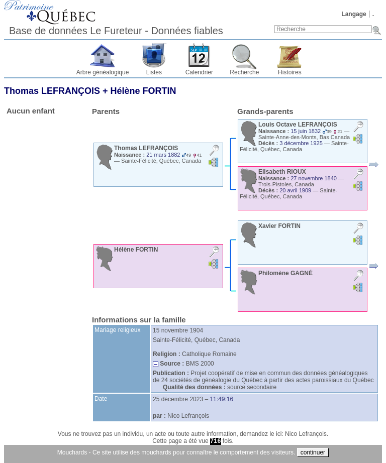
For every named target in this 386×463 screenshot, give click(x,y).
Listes (154, 72)
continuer (313, 452)
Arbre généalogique (102, 72)
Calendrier (199, 72)
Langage (353, 14)
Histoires (290, 72)
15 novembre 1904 (178, 330)
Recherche (244, 72)
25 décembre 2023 (178, 399)
